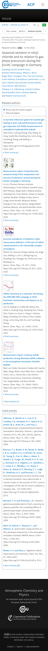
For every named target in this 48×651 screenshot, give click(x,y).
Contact (10, 646)
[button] (34, 25)
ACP (31, 4)
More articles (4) (12, 401)
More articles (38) (12, 565)
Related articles (35, 31)
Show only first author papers (17, 109)
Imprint (20, 646)
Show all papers (11, 113)
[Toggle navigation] (42, 4)
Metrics (22, 31)
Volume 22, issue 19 (19, 25)
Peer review (11, 31)
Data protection (32, 646)
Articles (5, 25)
